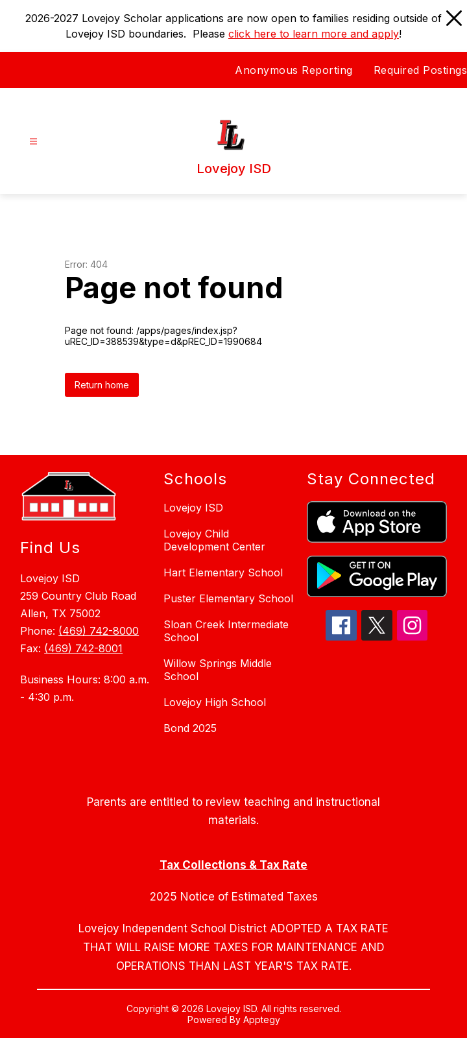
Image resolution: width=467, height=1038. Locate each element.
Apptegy (261, 1019)
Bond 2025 (190, 728)
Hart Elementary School (223, 572)
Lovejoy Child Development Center (214, 540)
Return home (102, 384)
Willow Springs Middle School (217, 670)
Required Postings (421, 70)
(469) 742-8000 (98, 630)
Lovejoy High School (214, 702)
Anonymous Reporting (294, 70)
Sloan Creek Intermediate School (226, 631)
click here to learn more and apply (313, 33)
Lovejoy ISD (193, 507)
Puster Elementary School (228, 598)
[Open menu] (33, 141)
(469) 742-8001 (83, 648)
